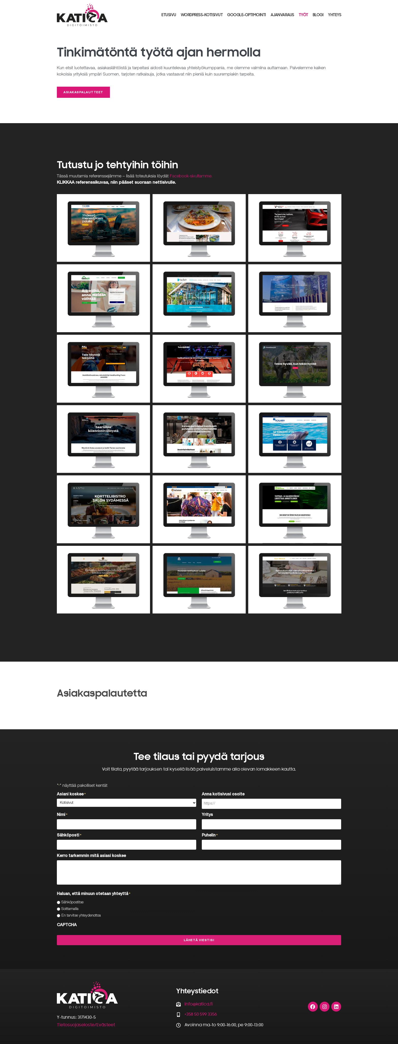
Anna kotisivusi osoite (223, 794)
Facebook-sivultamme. (191, 176)
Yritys (207, 815)
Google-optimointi (246, 14)
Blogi (318, 14)
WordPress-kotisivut (202, 14)
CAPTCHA (67, 924)
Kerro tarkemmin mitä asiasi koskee (91, 855)
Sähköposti (69, 835)
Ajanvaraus (282, 14)
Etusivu (168, 14)
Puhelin (210, 835)
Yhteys (334, 14)
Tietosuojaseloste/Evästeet (86, 1024)
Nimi (62, 815)
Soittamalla (69, 908)
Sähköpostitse (72, 902)
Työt (303, 14)
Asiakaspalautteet (83, 92)
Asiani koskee (71, 794)
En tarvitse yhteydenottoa (81, 915)
